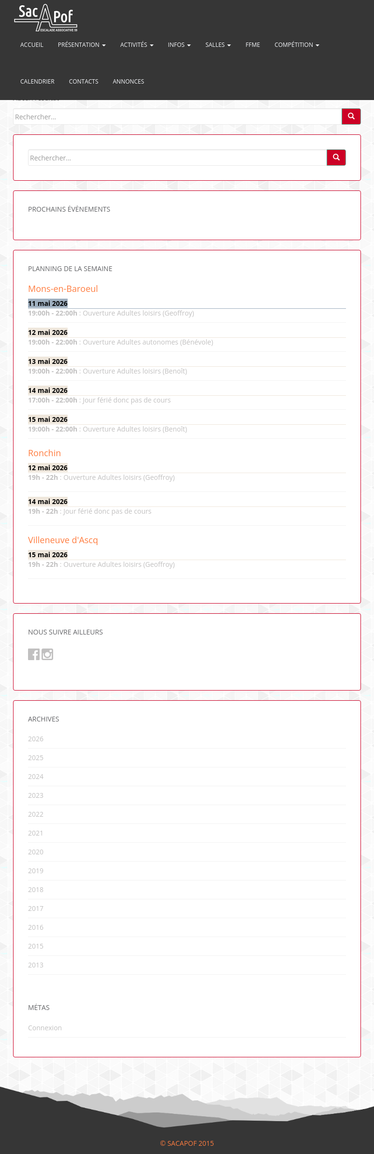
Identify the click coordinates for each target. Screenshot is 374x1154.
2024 (35, 776)
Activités (137, 45)
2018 (35, 889)
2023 (35, 795)
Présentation (82, 45)
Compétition (296, 45)
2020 (35, 851)
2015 (35, 946)
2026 (35, 738)
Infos (179, 45)
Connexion (45, 1027)
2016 (35, 927)
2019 (35, 870)
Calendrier (37, 81)
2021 (35, 832)
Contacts (84, 81)
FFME (252, 45)
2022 (35, 814)
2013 (35, 964)
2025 (35, 757)
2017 (35, 908)
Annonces (128, 81)
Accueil (31, 45)
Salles (218, 45)
